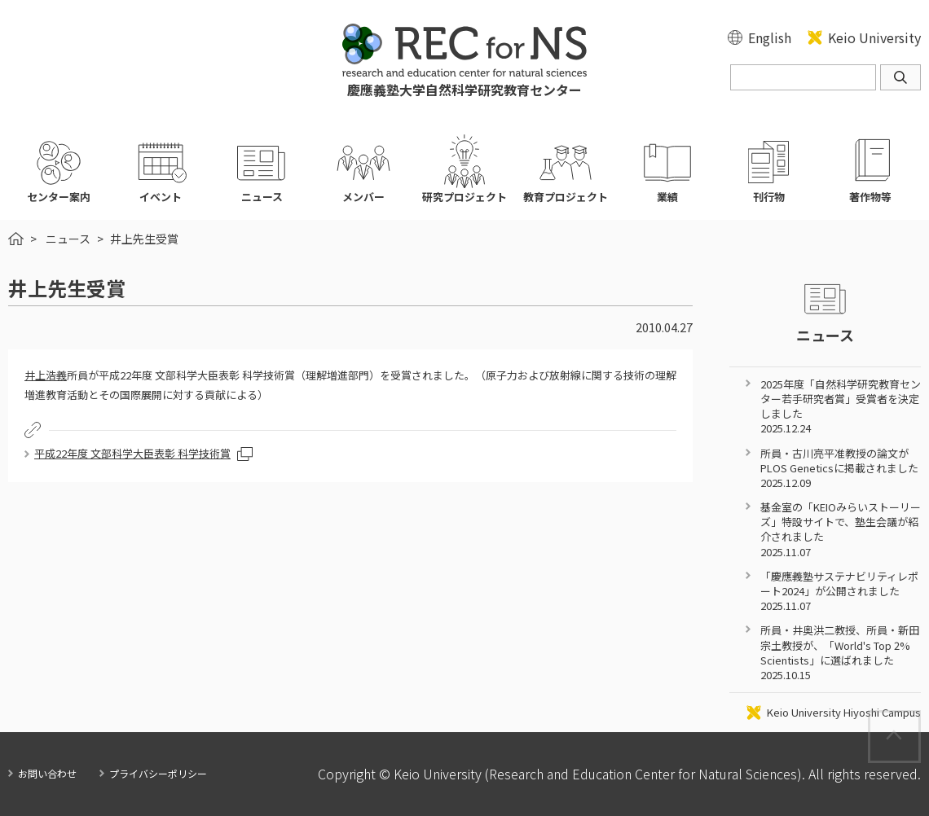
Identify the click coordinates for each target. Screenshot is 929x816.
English (769, 37)
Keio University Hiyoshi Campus (844, 712)
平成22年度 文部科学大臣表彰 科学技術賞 (132, 453)
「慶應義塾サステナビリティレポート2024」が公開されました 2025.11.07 (839, 590)
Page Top (919, 719)
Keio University (874, 37)
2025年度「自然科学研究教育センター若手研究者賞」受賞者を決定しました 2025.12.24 (840, 406)
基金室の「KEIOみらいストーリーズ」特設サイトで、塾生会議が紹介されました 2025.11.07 (840, 529)
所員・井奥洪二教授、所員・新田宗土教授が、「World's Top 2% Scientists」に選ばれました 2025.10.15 (839, 652)
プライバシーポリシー (158, 773)
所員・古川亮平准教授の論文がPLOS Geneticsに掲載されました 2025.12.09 (839, 467)
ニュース (68, 238)
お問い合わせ (47, 773)
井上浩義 (45, 375)
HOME (16, 238)
